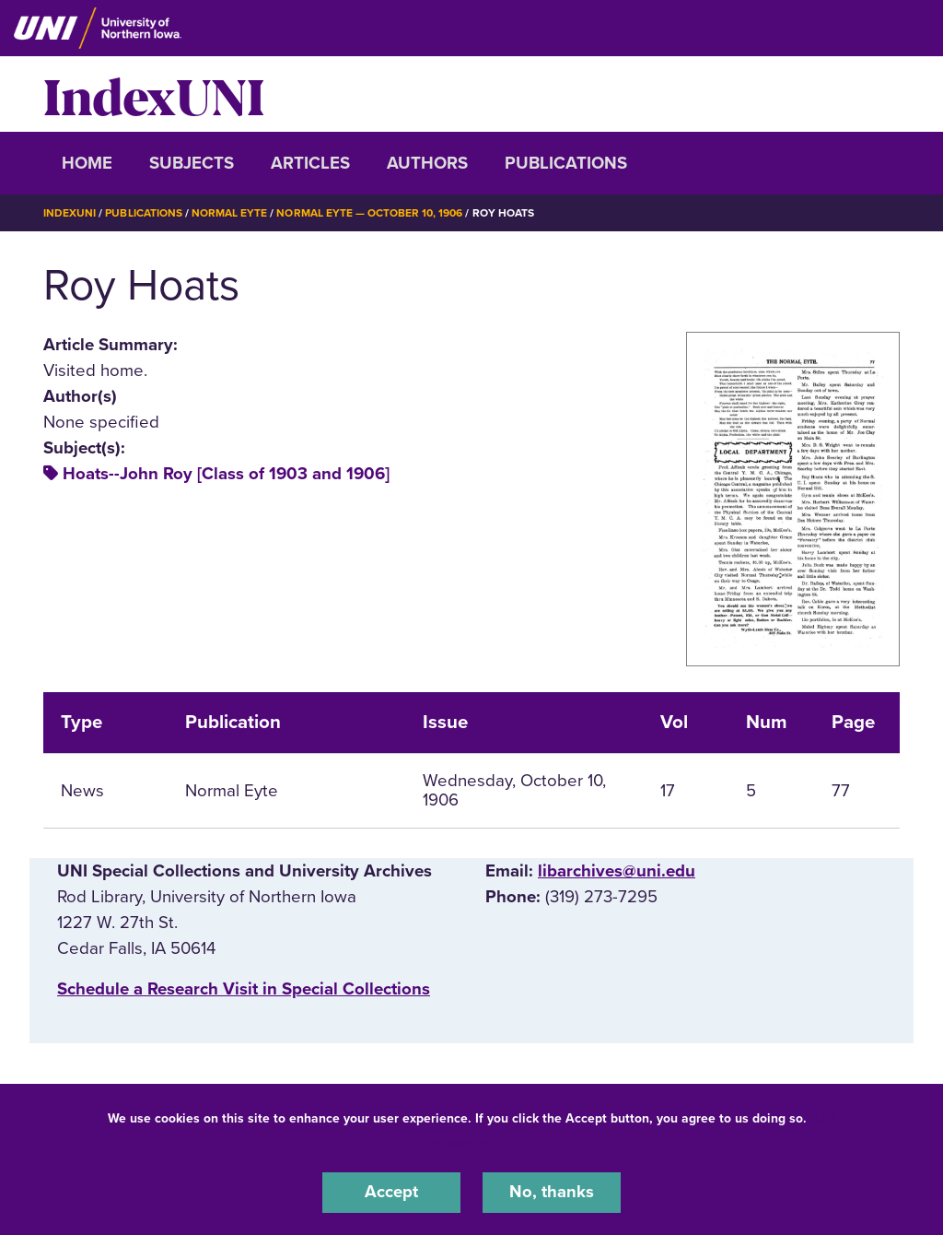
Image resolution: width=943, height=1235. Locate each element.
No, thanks (551, 1192)
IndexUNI (153, 94)
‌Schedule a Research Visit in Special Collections (243, 989)
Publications (566, 163)
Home (87, 163)
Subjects (191, 163)
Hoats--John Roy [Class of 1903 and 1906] (226, 474)
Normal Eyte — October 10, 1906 (369, 212)
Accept (391, 1192)
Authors (427, 163)
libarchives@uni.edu (616, 870)
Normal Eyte (229, 212)
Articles (310, 163)
